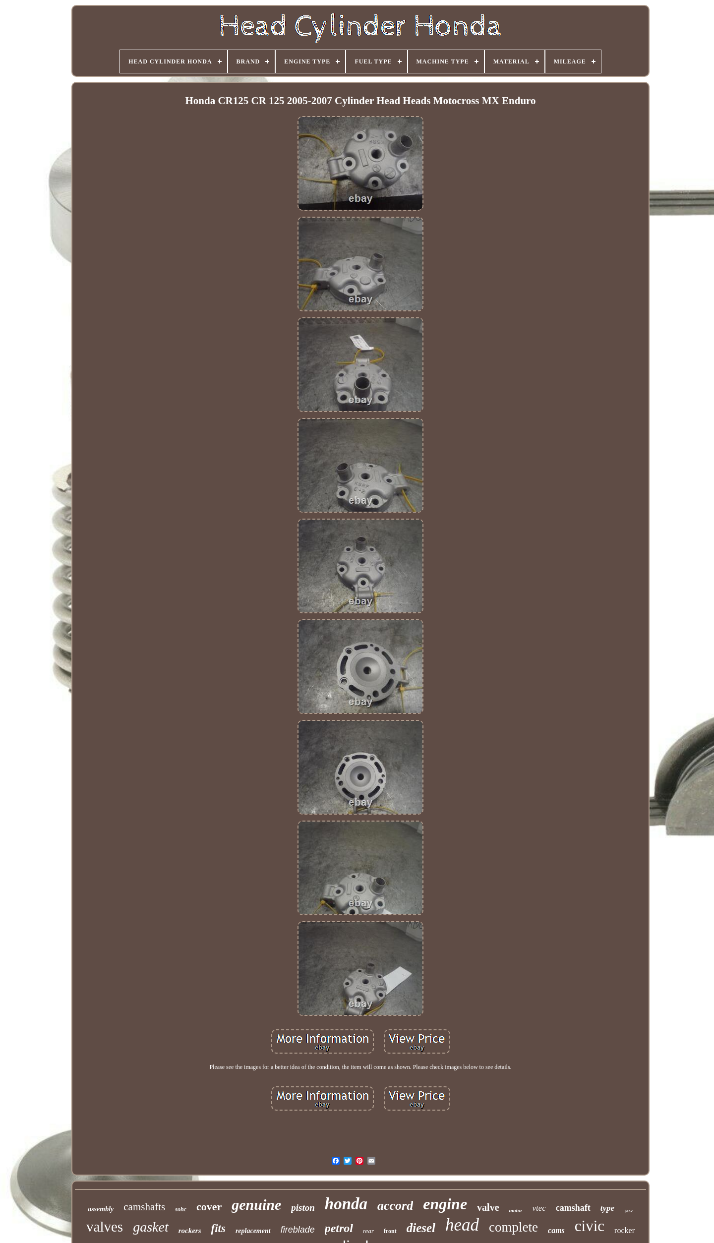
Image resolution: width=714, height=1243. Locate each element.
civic (589, 1226)
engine (445, 1204)
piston (303, 1207)
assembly (101, 1209)
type (607, 1208)
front (390, 1231)
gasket (151, 1227)
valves (104, 1227)
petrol (339, 1228)
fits (218, 1228)
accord (395, 1205)
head (462, 1225)
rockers (189, 1231)
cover (209, 1206)
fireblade (298, 1230)
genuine (256, 1204)
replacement (253, 1231)
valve (488, 1207)
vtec (538, 1208)
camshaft (573, 1208)
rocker (624, 1230)
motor (516, 1210)
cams (556, 1230)
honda (346, 1204)
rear (368, 1231)
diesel (421, 1228)
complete (513, 1227)
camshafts (144, 1207)
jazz (628, 1210)
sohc (180, 1209)
